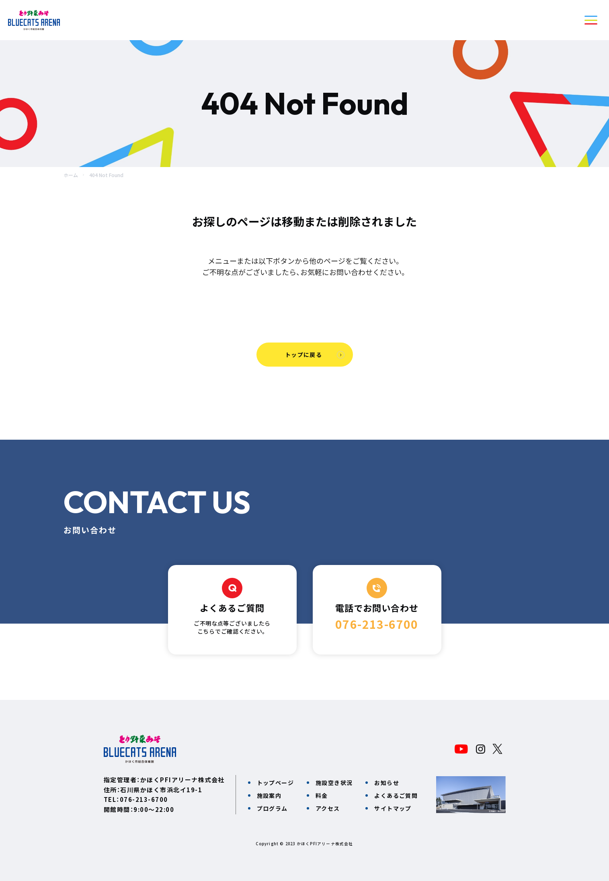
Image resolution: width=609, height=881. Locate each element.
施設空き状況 (334, 783)
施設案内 (269, 795)
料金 (322, 795)
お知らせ (386, 783)
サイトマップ (392, 808)
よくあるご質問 (396, 795)
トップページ (275, 783)
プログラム (272, 808)
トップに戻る (303, 355)
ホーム (71, 174)
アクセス (328, 808)
